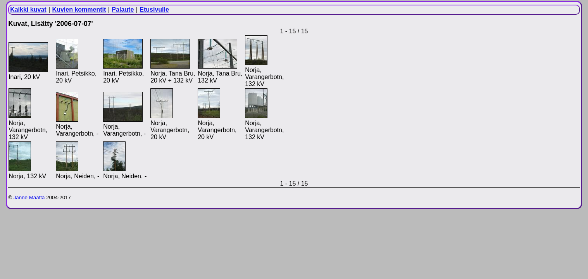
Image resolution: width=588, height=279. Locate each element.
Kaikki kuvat (28, 9)
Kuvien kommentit (79, 9)
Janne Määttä (29, 197)
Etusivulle (154, 9)
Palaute (123, 9)
